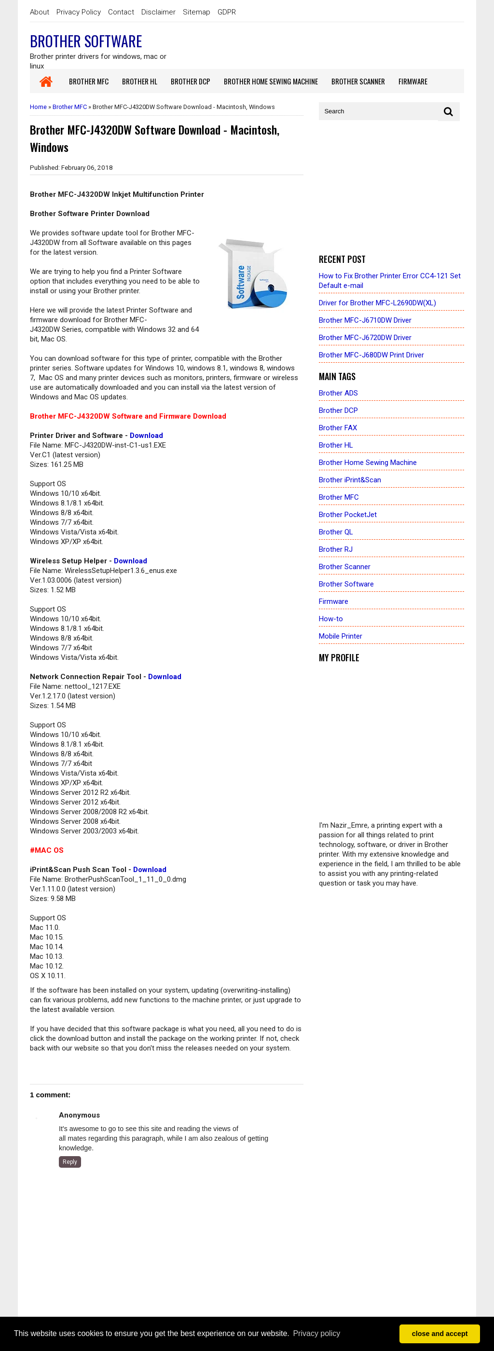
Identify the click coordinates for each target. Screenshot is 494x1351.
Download (146, 435)
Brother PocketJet (348, 514)
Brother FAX (338, 427)
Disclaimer (158, 12)
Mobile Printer (340, 636)
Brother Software (86, 41)
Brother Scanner (344, 566)
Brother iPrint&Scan (350, 480)
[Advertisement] (391, 187)
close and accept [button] (440, 1333)
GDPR (227, 12)
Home (38, 106)
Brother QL (336, 532)
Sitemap (196, 12)
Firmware (333, 601)
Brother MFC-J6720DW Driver (365, 337)
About (39, 12)
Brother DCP (338, 410)
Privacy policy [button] (316, 1333)
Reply (70, 1162)
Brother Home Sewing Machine (368, 462)
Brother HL (336, 445)
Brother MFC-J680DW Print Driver (371, 355)
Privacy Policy (78, 12)
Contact (121, 12)
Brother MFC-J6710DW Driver (365, 320)
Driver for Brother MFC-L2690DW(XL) (377, 303)
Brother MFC (70, 106)
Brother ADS (338, 393)
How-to (331, 618)
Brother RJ (336, 549)
